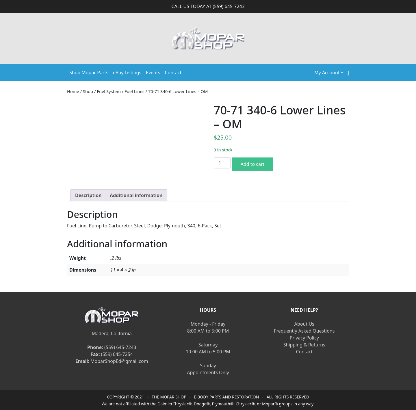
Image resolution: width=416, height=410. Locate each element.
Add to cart (253, 164)
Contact (173, 72)
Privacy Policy (304, 338)
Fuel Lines (134, 91)
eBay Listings (127, 72)
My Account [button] (327, 72)
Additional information (136, 195)
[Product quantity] (222, 162)
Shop (88, 91)
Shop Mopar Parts (88, 72)
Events (153, 72)
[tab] (88, 195)
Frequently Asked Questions (304, 331)
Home (73, 91)
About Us (304, 324)
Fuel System (109, 91)
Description (88, 195)
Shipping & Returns (304, 345)
